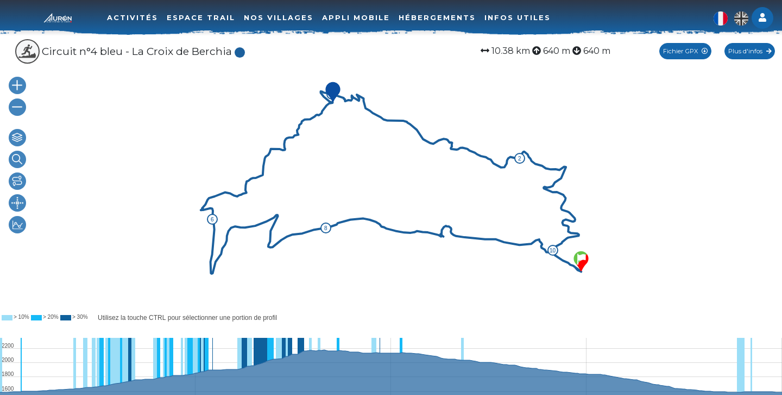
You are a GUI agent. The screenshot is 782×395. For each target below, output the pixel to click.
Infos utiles (517, 17)
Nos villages (278, 17)
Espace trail (201, 17)
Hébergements (437, 17)
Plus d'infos (750, 51)
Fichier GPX (685, 51)
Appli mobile (356, 17)
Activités (132, 17)
